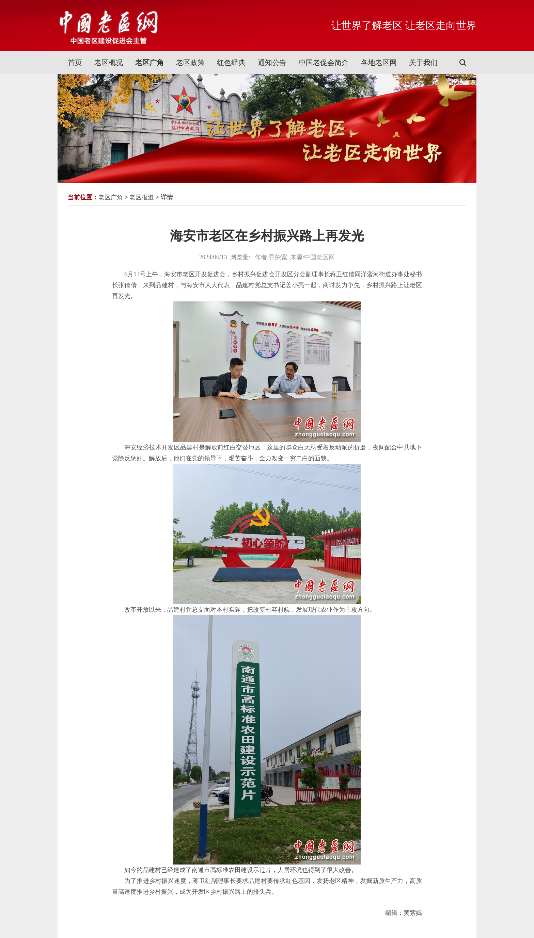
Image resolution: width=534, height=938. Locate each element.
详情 (167, 197)
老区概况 (108, 63)
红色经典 (231, 63)
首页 (75, 63)
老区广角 (149, 63)
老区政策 (190, 63)
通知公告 (272, 63)
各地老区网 (379, 63)
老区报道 (141, 197)
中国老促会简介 (324, 63)
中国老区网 (319, 257)
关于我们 (423, 63)
